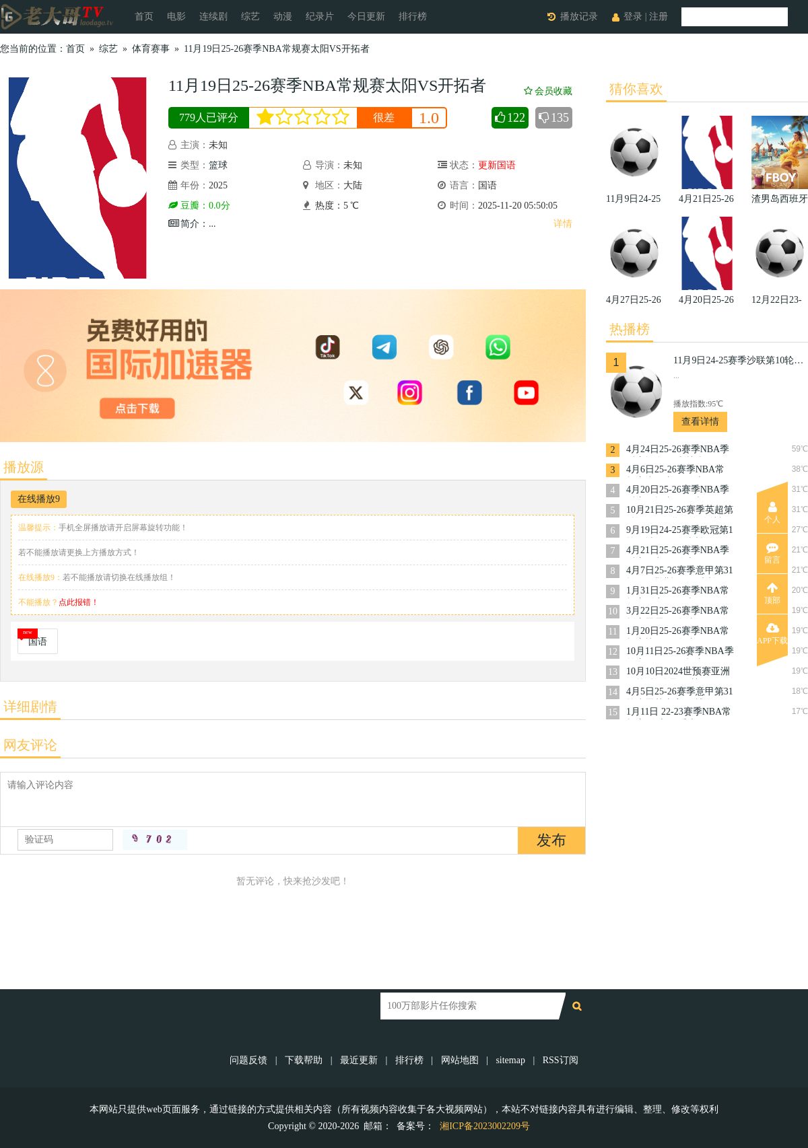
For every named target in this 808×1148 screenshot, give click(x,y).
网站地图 (460, 1060)
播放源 (23, 467)
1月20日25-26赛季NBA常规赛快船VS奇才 (677, 632)
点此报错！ (79, 602)
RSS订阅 (560, 1060)
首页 (144, 16)
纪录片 (320, 16)
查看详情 (700, 422)
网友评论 (30, 745)
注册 (658, 16)
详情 (562, 224)
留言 (772, 553)
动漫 (282, 16)
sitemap (510, 1060)
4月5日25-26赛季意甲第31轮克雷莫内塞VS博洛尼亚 (679, 692)
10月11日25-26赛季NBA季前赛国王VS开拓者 (680, 652)
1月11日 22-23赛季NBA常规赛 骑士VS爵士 (678, 713)
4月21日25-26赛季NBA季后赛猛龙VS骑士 (677, 551)
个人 (772, 512)
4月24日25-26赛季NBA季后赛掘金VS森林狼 (677, 450)
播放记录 (579, 16)
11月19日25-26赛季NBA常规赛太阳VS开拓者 (277, 49)
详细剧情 (30, 706)
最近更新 (359, 1060)
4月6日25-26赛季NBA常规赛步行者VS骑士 (675, 470)
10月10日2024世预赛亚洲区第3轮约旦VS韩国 (678, 672)
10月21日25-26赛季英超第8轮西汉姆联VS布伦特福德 (679, 511)
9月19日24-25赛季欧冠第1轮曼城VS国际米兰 (679, 531)
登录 (633, 16)
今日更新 (366, 16)
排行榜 (413, 16)
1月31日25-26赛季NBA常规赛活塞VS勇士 (677, 591)
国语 (37, 642)
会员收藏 (548, 91)
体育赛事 (151, 49)
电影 (176, 16)
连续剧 (213, 16)
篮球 (218, 165)
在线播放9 (39, 499)
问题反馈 (250, 1060)
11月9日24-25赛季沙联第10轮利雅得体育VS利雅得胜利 (740, 360)
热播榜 (629, 329)
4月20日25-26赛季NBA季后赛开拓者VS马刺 (677, 491)
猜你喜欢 (636, 88)
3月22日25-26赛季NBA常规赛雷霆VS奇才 (677, 612)
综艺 (250, 16)
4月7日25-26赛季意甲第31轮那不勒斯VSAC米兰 (679, 571)
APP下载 (772, 633)
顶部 (772, 593)
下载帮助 (304, 1060)
